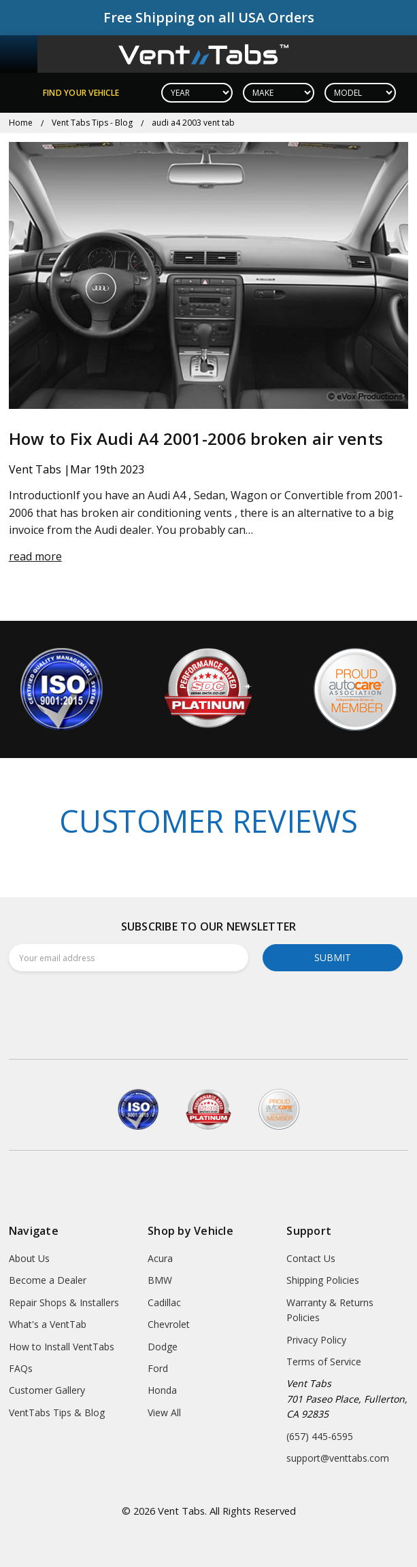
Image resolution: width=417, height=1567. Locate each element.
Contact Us (310, 1258)
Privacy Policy (316, 1339)
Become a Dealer (47, 1280)
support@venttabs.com (337, 1458)
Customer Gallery (47, 1390)
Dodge (163, 1346)
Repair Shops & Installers (64, 1302)
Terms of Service (323, 1361)
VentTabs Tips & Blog (57, 1412)
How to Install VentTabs (61, 1346)
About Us (29, 1258)
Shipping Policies (322, 1280)
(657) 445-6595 (319, 1436)
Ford (158, 1368)
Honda (162, 1390)
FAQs (21, 1368)
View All (164, 1412)
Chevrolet (169, 1324)
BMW (160, 1280)
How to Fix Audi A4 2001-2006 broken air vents (196, 438)
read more (35, 556)
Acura (160, 1258)
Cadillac (164, 1302)
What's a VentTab (47, 1324)
